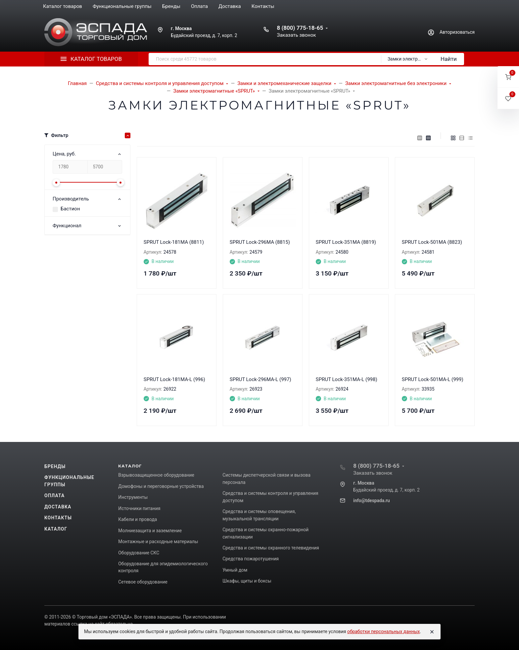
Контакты (58, 517)
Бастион (70, 209)
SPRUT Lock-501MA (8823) (432, 242)
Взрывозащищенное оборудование (156, 475)
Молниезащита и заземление (150, 530)
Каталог (55, 529)
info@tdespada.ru (371, 500)
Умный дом (234, 570)
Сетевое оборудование (142, 582)
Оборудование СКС (138, 552)
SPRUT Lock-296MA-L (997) (260, 379)
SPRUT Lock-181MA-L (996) (174, 379)
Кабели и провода (137, 519)
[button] (508, 77)
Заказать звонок (296, 35)
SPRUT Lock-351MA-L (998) (346, 379)
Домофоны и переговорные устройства (161, 486)
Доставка (57, 506)
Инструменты (133, 497)
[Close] (432, 631)
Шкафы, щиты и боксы (246, 581)
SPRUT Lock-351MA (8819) (346, 242)
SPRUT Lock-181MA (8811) (174, 242)
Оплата (54, 495)
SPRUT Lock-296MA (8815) (260, 242)
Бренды (55, 466)
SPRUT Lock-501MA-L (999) (432, 379)
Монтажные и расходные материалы (158, 541)
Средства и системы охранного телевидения (270, 547)
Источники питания (139, 508)
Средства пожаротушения (250, 558)
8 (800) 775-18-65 (300, 27)
